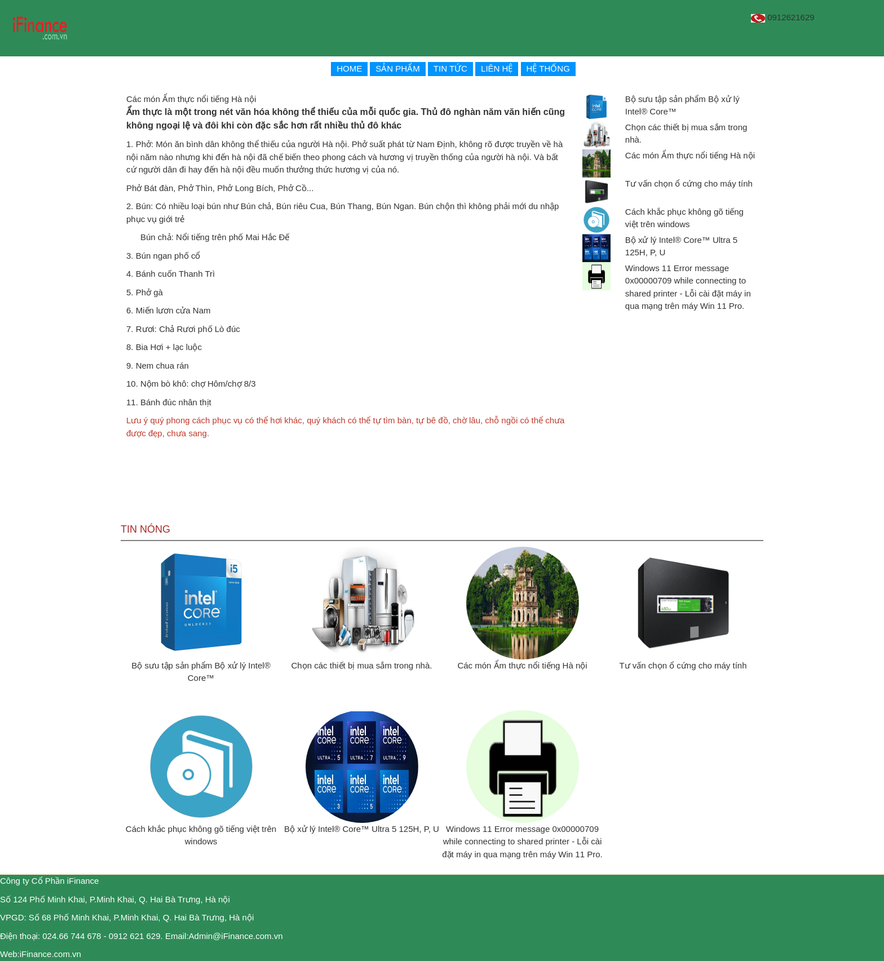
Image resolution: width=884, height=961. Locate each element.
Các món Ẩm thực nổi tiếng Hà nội (690, 155)
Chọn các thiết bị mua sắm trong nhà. (361, 665)
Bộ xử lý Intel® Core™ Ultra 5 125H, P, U (361, 829)
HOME (349, 68)
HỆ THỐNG (548, 68)
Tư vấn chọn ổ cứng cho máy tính (689, 183)
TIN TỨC (450, 68)
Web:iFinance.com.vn (40, 954)
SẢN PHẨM (397, 68)
